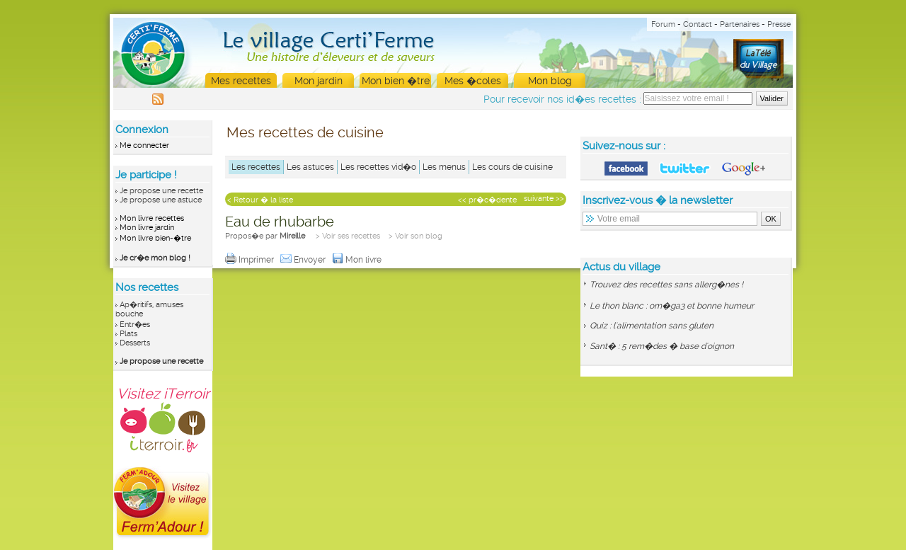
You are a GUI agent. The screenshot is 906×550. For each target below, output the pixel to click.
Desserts (135, 343)
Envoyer (304, 260)
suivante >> (544, 198)
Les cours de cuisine (512, 167)
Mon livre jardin (147, 227)
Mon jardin (318, 80)
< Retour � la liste (260, 200)
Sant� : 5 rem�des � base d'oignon (662, 346)
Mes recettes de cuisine (305, 132)
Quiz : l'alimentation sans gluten (651, 326)
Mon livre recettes (152, 218)
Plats (128, 333)
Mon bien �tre (396, 80)
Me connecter (144, 145)
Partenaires (739, 24)
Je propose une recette (161, 190)
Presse (779, 24)
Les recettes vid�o (378, 167)
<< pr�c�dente (487, 200)
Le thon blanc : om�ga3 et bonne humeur (672, 306)
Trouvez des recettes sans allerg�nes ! (666, 285)
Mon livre (358, 260)
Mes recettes (241, 80)
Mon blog (550, 80)
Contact (697, 24)
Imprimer (250, 260)
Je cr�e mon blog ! (155, 258)
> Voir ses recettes (348, 236)
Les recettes (255, 167)
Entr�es (135, 324)
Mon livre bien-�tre (155, 238)
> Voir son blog (415, 236)
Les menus (444, 167)
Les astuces (310, 167)
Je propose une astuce (161, 200)
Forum (663, 24)
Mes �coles (473, 80)
